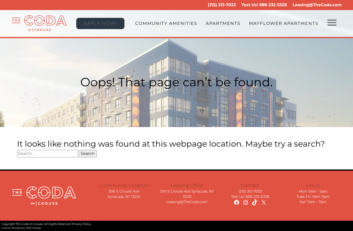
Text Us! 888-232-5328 (250, 196)
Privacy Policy (81, 224)
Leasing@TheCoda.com (317, 5)
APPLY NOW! (100, 23)
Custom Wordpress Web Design (21, 227)
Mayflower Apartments (283, 23)
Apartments (223, 23)
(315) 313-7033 (222, 5)
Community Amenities (166, 23)
